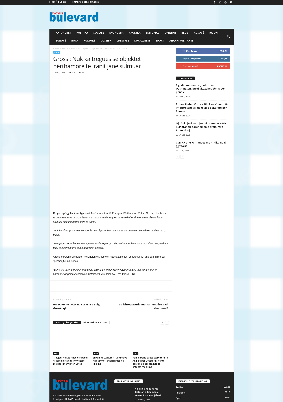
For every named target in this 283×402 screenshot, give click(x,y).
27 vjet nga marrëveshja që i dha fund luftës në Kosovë (151, 373)
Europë (61, 40)
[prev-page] (162, 270)
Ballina (56, 48)
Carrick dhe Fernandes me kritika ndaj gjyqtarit (201, 144)
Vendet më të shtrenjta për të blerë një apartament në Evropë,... (152, 357)
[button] (228, 37)
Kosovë (199, 32)
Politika (82, 32)
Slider (179, 350)
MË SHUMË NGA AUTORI (95, 269)
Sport (160, 40)
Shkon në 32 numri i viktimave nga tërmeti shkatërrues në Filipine (110, 307)
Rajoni (214, 32)
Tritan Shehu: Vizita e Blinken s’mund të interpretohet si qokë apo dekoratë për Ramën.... (202, 107)
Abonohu (222, 66)
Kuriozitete (142, 40)
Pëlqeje (224, 51)
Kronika (135, 32)
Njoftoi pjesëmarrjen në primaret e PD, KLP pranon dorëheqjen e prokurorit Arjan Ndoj (201, 126)
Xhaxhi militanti (181, 40)
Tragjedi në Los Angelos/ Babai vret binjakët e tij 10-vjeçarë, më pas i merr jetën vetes (70, 307)
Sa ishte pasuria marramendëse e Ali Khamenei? (143, 253)
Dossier (106, 40)
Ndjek (224, 58)
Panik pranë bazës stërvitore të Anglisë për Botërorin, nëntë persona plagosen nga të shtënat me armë (150, 309)
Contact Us (225, 398)
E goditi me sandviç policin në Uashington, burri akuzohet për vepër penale (200, 88)
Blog (184, 32)
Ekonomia (116, 32)
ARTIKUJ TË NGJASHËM (67, 269)
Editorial (152, 32)
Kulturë (89, 40)
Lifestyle (123, 40)
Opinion (170, 32)
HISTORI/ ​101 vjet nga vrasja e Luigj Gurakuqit (77, 253)
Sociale (98, 32)
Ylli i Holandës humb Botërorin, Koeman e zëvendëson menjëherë (148, 339)
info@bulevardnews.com (80, 357)
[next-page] (167, 270)
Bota (74, 40)
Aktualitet (63, 32)
